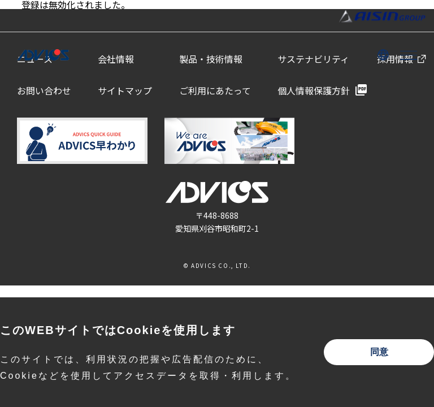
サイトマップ (125, 90)
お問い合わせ (44, 90)
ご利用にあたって (215, 90)
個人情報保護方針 (313, 90)
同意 (379, 352)
